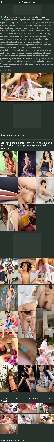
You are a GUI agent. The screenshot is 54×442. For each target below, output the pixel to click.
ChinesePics (27, 2)
